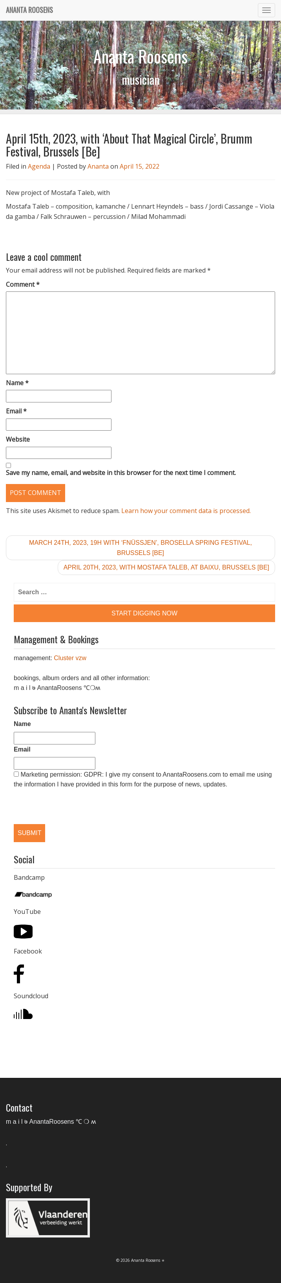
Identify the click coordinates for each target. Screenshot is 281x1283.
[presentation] (54, 800)
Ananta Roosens (29, 10)
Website (18, 439)
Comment (23, 284)
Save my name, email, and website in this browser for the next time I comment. (121, 472)
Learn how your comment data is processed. (186, 510)
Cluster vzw (70, 658)
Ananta (98, 166)
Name (17, 383)
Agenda (39, 166)
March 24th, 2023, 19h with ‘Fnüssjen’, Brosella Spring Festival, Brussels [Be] (140, 547)
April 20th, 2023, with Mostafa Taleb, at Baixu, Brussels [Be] (166, 567)
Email (16, 411)
